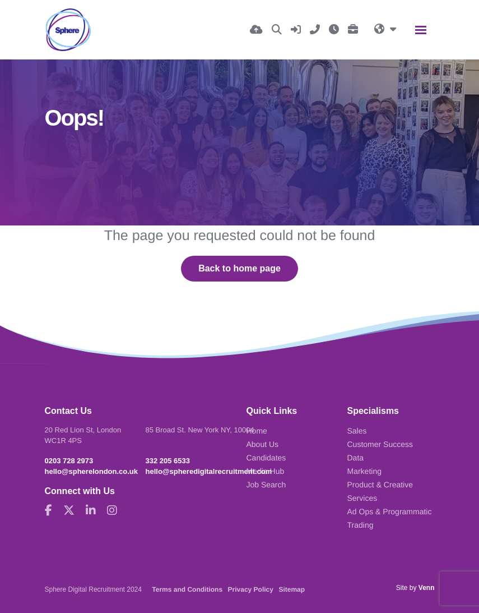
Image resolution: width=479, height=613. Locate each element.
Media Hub (266, 471)
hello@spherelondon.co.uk (91, 471)
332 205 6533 (168, 461)
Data (355, 457)
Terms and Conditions (187, 589)
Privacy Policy (250, 589)
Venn (426, 588)
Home (257, 430)
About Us (263, 444)
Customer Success (380, 444)
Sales (357, 430)
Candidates (266, 457)
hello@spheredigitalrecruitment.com (209, 471)
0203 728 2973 (69, 461)
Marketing (364, 471)
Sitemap (291, 589)
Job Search (266, 484)
